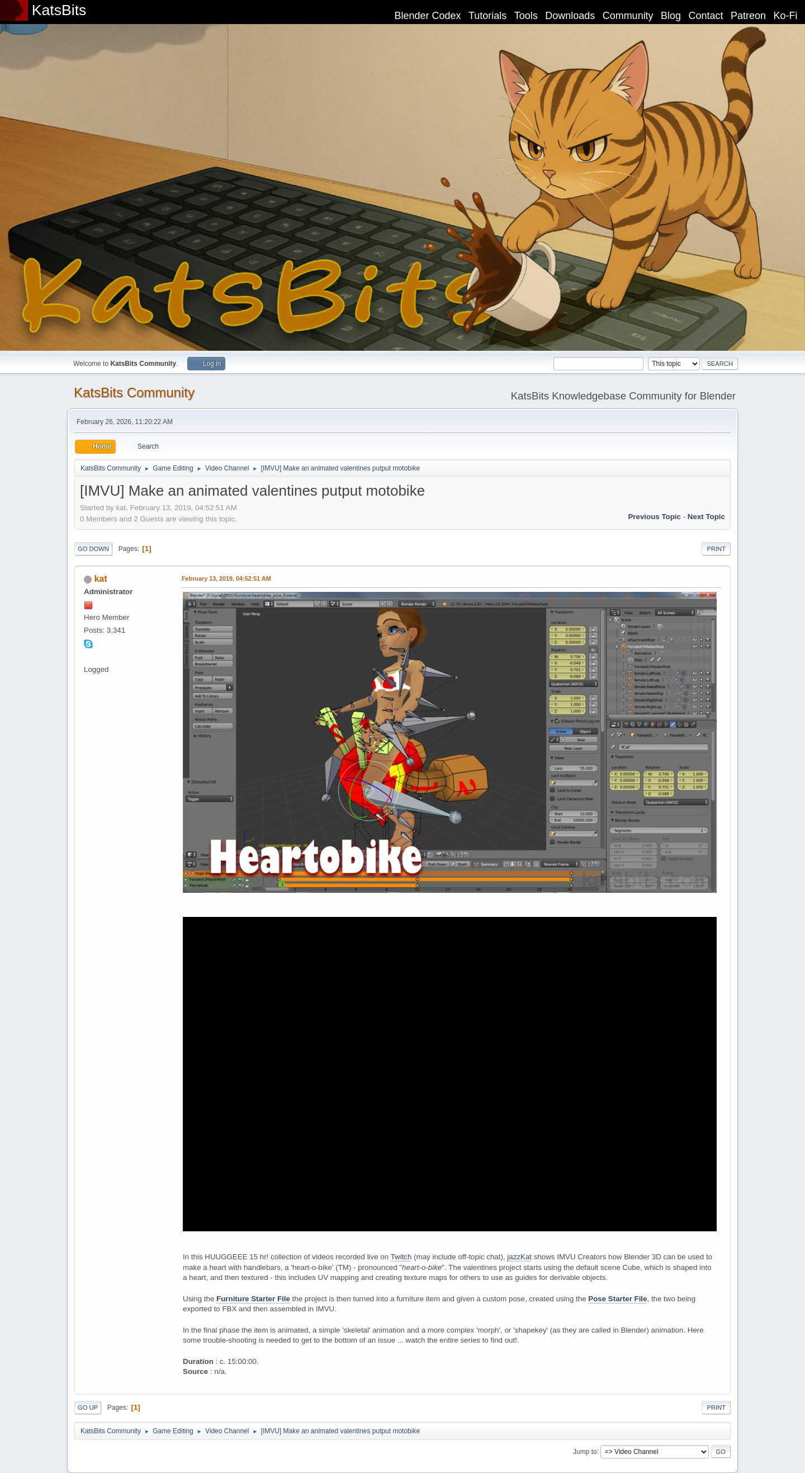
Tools (526, 15)
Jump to (585, 1451)
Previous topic (654, 516)
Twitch (401, 1257)
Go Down (93, 548)
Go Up (88, 1407)
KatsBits (59, 10)
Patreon (748, 15)
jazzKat (519, 1257)
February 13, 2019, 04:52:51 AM (226, 578)
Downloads (570, 15)
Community (628, 15)
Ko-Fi (786, 15)
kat (100, 578)
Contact (706, 15)
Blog (671, 15)
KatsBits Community (134, 392)
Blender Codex (427, 15)
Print (716, 548)
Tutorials (487, 15)
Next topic (706, 516)
